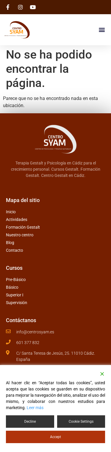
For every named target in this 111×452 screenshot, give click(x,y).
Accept (55, 437)
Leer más (35, 407)
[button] (102, 29)
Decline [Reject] (30, 421)
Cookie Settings (81, 421)
